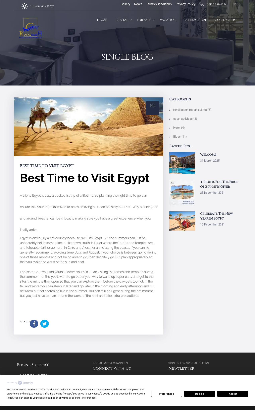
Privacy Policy (185, 4)
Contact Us (225, 20)
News (138, 4)
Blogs (180, 136)
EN (234, 4)
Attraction (195, 20)
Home (102, 20)
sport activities (185, 118)
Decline (199, 394)
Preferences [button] (89, 397)
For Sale (144, 20)
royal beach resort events (192, 110)
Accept (233, 394)
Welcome (208, 155)
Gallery (125, 4)
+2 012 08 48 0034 (212, 4)
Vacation (168, 20)
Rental (122, 20)
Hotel (179, 127)
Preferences (166, 394)
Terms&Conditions (159, 4)
